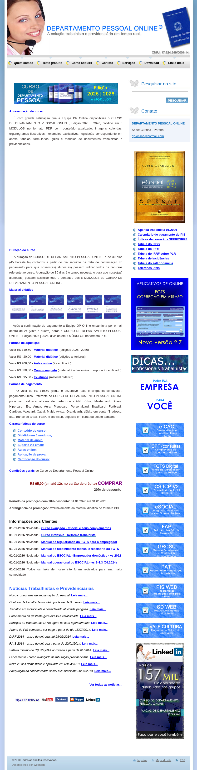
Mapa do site (163, 760)
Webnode (39, 764)
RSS (182, 760)
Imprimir (142, 760)
